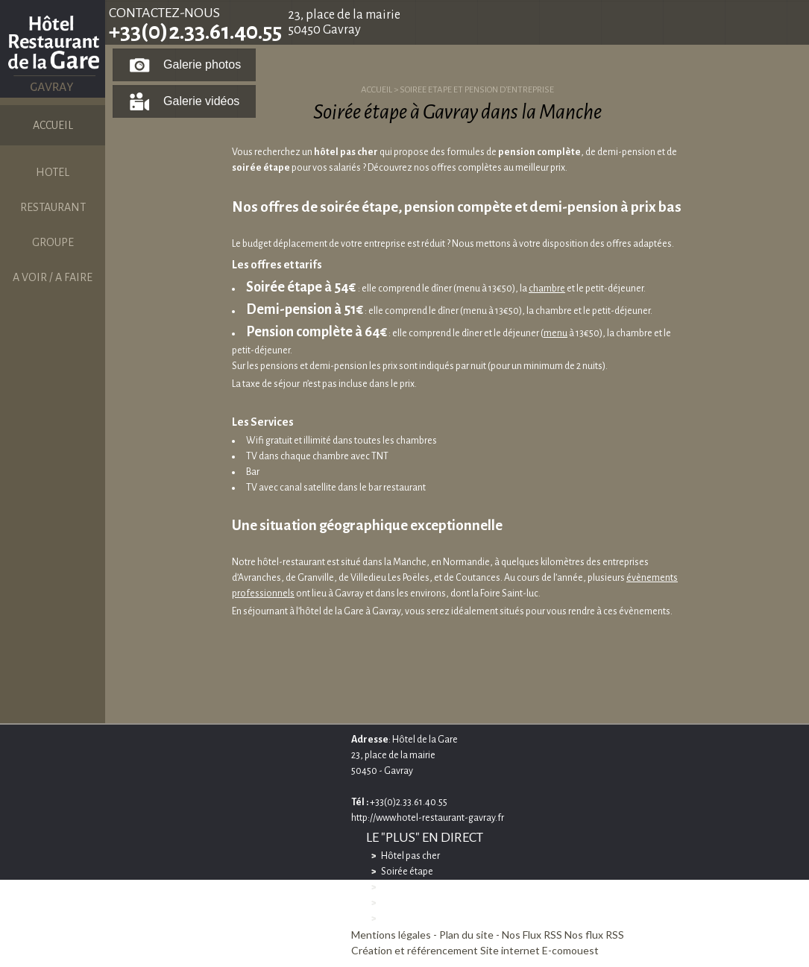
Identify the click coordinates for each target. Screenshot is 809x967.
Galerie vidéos (201, 101)
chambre (547, 288)
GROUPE (53, 242)
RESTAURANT (53, 207)
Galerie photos (202, 64)
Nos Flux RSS (532, 934)
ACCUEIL (53, 125)
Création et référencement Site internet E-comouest (475, 950)
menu (555, 333)
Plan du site (466, 934)
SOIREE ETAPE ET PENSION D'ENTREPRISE (477, 90)
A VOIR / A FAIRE (52, 277)
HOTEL (52, 172)
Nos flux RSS (594, 934)
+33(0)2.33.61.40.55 (195, 31)
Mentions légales (391, 934)
